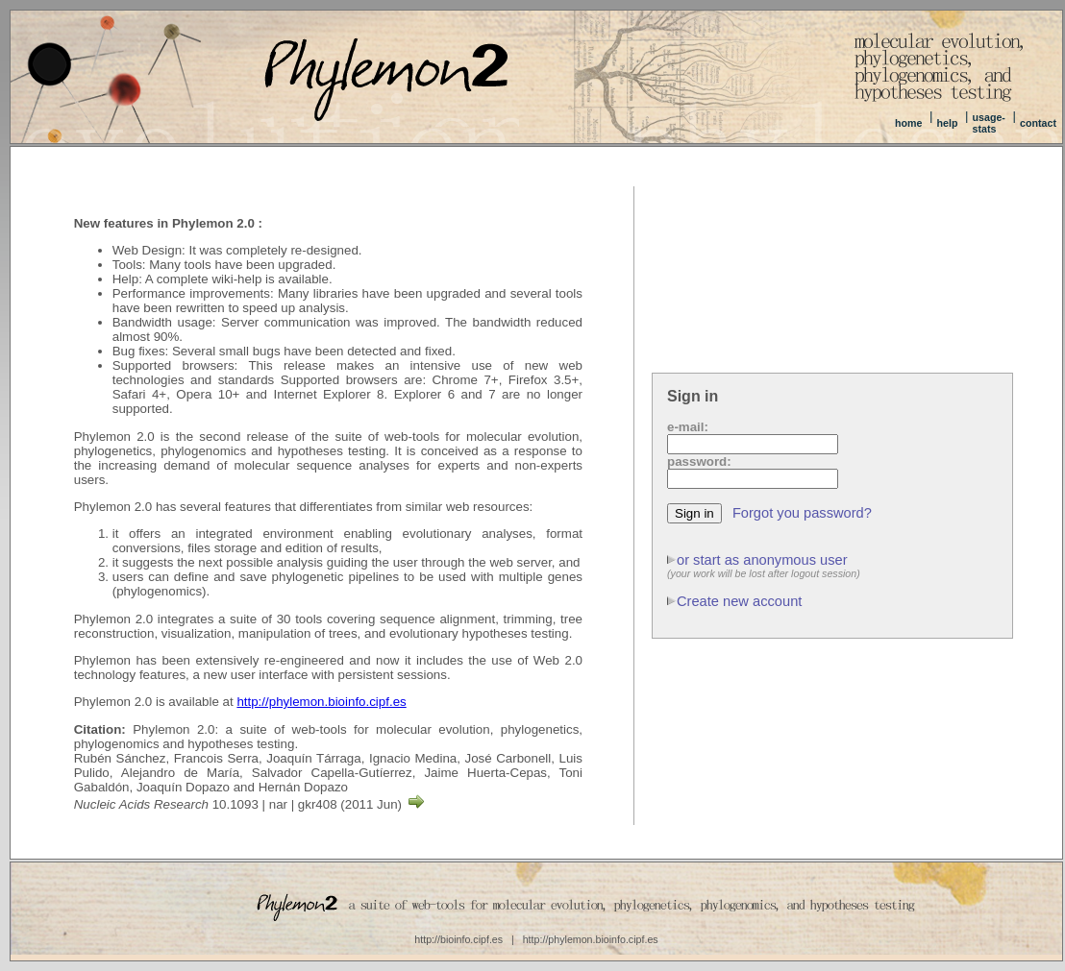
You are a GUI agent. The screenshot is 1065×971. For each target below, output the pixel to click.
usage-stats (989, 122)
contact (1038, 123)
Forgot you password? (802, 513)
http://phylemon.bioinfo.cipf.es (321, 701)
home (908, 123)
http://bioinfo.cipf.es (458, 939)
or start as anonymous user (762, 560)
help (946, 123)
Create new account (739, 601)
